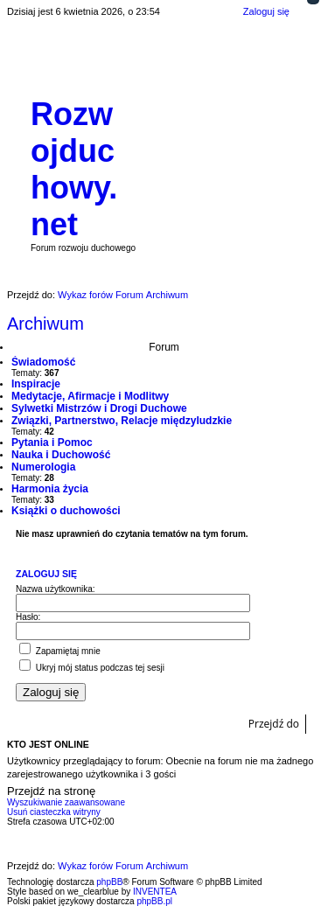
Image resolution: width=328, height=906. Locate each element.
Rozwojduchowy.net (74, 169)
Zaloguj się (46, 573)
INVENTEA (155, 891)
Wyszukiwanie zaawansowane (66, 802)
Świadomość (43, 362)
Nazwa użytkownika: (55, 589)
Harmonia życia (49, 489)
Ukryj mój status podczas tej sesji (91, 668)
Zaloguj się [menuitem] (266, 11)
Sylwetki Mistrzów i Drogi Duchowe (99, 408)
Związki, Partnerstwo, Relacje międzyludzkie (121, 421)
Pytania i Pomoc (52, 442)
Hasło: (28, 617)
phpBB (109, 882)
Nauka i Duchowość (60, 455)
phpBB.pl (154, 901)
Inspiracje (35, 384)
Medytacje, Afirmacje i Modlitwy (90, 396)
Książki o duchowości (66, 511)
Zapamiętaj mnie (60, 651)
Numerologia (43, 467)
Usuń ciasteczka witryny (54, 812)
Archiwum (45, 323)
